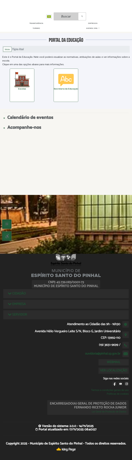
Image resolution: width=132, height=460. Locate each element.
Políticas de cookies (118, 393)
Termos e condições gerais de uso (110, 390)
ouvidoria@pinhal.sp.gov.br (102, 353)
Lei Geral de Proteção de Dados (109, 411)
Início (7, 49)
